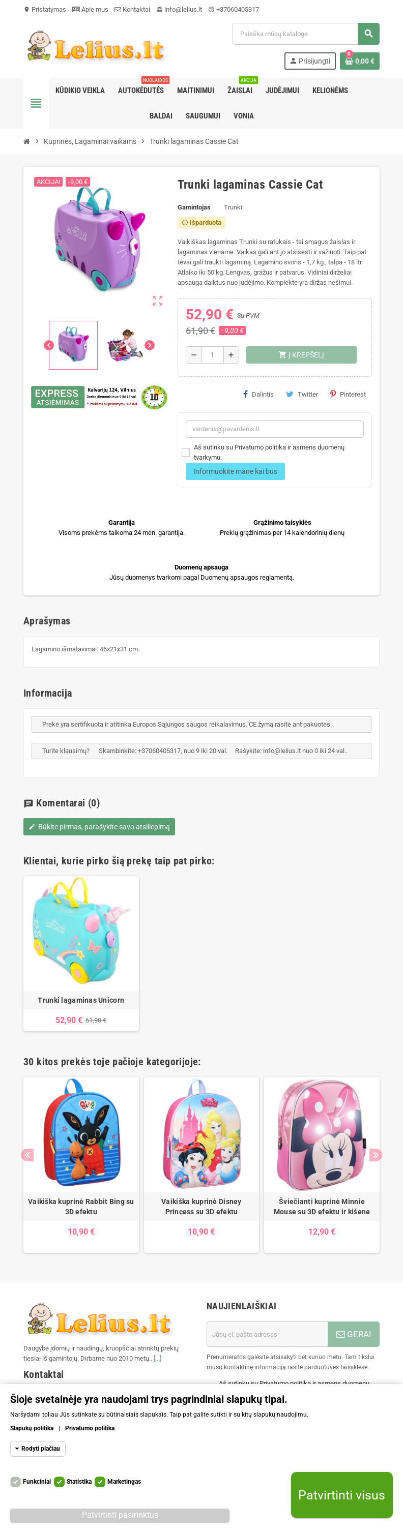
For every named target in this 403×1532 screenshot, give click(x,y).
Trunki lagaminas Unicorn (81, 1000)
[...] (157, 1358)
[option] (81, 954)
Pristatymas (44, 9)
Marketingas (124, 1481)
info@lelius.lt (179, 9)
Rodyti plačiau (40, 1448)
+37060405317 (233, 9)
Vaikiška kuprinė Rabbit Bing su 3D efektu (81, 1206)
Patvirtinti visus (341, 1495)
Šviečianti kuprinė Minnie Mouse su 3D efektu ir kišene (322, 1206)
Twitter (302, 394)
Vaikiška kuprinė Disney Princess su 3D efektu (201, 1206)
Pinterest (348, 394)
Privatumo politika (89, 1428)
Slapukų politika (31, 1428)
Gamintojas (194, 207)
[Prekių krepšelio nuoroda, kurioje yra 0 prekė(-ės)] (360, 61)
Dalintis (258, 394)
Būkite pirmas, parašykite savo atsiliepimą (99, 827)
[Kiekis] (212, 355)
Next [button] (375, 1155)
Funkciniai (37, 1481)
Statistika (79, 1481)
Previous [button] (27, 1155)
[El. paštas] (267, 1334)
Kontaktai (132, 9)
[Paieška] (306, 34)
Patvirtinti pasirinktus (120, 1515)
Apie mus (90, 9)
